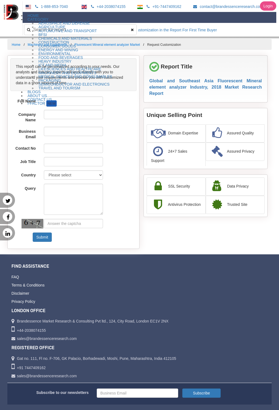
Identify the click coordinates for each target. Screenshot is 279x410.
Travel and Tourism (59, 88)
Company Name (27, 117)
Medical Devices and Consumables (75, 76)
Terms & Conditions (27, 285)
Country (28, 175)
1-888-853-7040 (51, 6)
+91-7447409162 (163, 6)
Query (30, 188)
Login (268, 6)
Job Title (28, 161)
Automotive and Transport (67, 31)
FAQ (15, 277)
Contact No (26, 148)
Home (16, 45)
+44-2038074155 (107, 6)
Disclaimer (20, 293)
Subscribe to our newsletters (62, 392)
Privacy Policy (23, 301)
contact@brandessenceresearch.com (227, 6)
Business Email (27, 134)
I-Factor (42, 103)
